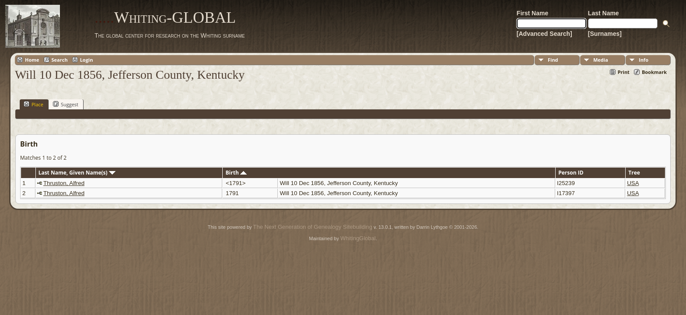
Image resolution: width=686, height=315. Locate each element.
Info (643, 59)
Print (624, 72)
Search (60, 59)
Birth (236, 172)
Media (600, 59)
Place (33, 104)
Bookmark (654, 72)
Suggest (65, 104)
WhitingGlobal (358, 238)
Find (553, 59)
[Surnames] (605, 33)
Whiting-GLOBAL (165, 17)
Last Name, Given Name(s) (77, 172)
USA (633, 183)
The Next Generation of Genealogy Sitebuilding (312, 227)
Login (86, 59)
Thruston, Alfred (63, 183)
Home (32, 59)
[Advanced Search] (544, 33)
